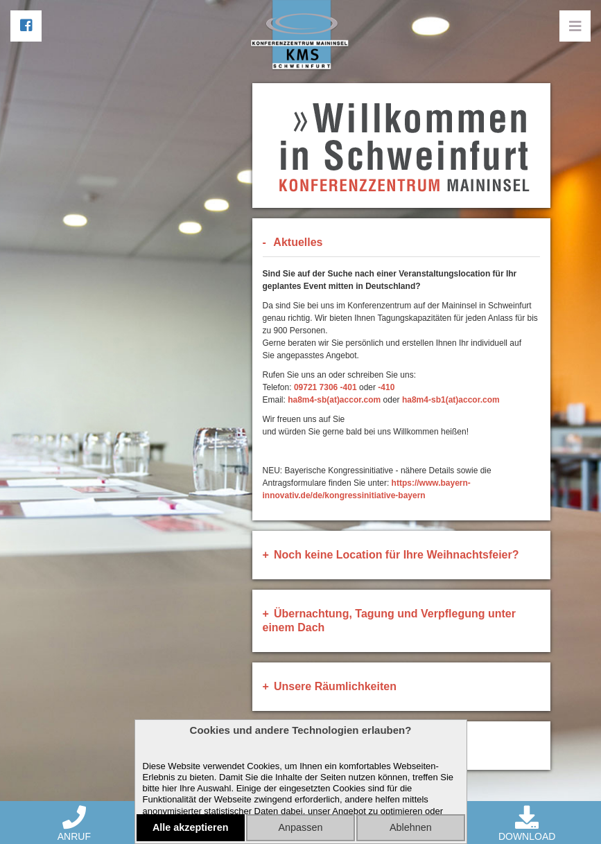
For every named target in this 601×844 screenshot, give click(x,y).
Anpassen (300, 827)
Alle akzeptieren (191, 827)
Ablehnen (411, 827)
